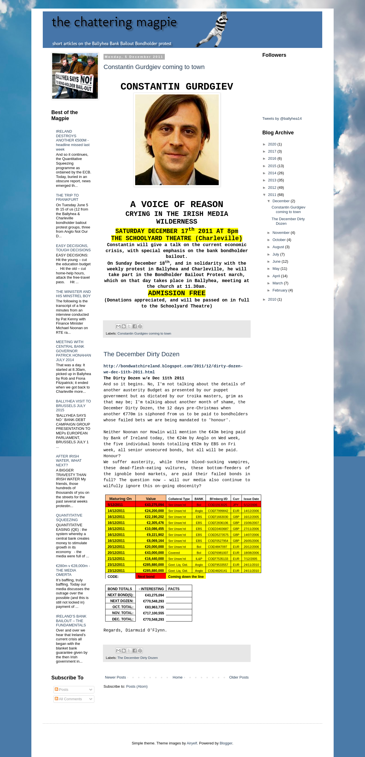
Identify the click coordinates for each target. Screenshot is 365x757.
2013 (272, 180)
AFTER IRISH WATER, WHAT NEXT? (69, 460)
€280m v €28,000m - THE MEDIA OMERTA (73, 570)
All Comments (68, 699)
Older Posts (239, 677)
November (282, 232)
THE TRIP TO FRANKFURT (67, 197)
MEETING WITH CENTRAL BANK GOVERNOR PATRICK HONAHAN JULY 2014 (73, 351)
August (279, 247)
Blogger (226, 743)
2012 (272, 187)
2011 (272, 195)
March (278, 283)
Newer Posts (115, 677)
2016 (272, 158)
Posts (61, 689)
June (277, 261)
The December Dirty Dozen (142, 354)
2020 (272, 144)
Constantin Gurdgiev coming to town (154, 66)
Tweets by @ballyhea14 (282, 118)
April (277, 276)
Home (178, 677)
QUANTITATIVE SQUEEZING (69, 517)
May (277, 268)
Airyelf (192, 743)
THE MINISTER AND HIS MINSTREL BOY (73, 294)
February (281, 290)
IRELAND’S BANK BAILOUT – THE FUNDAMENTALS (71, 620)
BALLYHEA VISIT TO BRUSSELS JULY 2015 (73, 405)
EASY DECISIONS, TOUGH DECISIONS (73, 248)
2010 (272, 299)
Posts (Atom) (137, 686)
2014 (272, 173)
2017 (272, 151)
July (276, 254)
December (282, 201)
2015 (272, 166)
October (280, 240)
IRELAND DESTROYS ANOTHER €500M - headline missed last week (73, 140)
